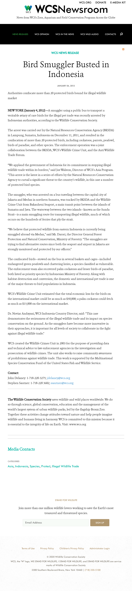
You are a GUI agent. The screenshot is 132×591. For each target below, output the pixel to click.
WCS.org (85, 2)
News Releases (20, 34)
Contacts (110, 34)
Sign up (100, 522)
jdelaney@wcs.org (58, 378)
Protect (45, 466)
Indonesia (21, 466)
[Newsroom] (66, 10)
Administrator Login (100, 548)
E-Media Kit (118, 2)
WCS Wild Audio (89, 34)
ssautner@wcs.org (62, 383)
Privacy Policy (47, 548)
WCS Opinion (42, 34)
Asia (10, 466)
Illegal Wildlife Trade (65, 466)
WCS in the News (64, 34)
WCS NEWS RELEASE (65, 53)
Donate (100, 2)
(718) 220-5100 (92, 570)
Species (35, 466)
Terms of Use (28, 548)
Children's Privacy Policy (72, 548)
